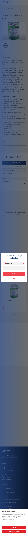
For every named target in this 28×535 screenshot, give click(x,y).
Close (14, 278)
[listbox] (14, 263)
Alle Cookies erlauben (14, 531)
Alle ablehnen (14, 527)
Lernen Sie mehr (10, 519)
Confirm (14, 274)
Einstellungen (14, 523)
